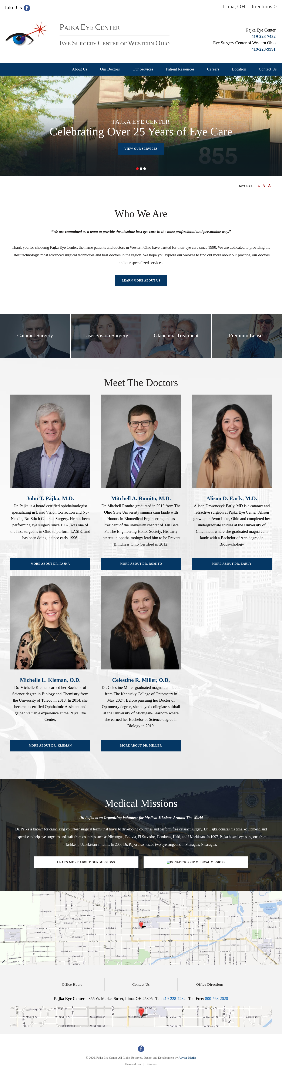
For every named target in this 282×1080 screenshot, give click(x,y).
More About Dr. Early (232, 563)
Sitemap (152, 1064)
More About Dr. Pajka (50, 563)
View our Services (141, 148)
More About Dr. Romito (141, 563)
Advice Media (187, 1057)
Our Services (142, 69)
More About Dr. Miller (141, 745)
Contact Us (268, 69)
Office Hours (72, 984)
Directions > (263, 6)
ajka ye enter (90, 27)
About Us (79, 69)
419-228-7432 (264, 36)
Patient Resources (180, 69)
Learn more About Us (141, 280)
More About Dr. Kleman (50, 745)
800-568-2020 (216, 998)
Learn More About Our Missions (86, 862)
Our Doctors (110, 69)
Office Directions (210, 984)
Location (239, 69)
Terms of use (133, 1064)
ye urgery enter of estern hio (114, 43)
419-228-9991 (264, 49)
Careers (213, 69)
